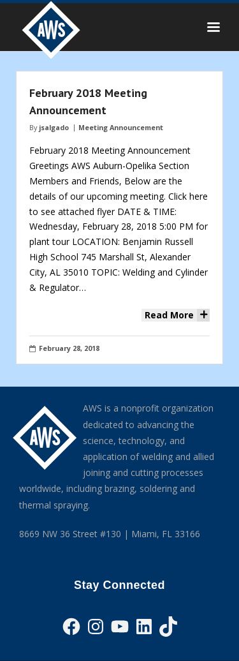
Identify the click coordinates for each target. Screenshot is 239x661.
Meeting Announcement (120, 127)
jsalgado (54, 127)
